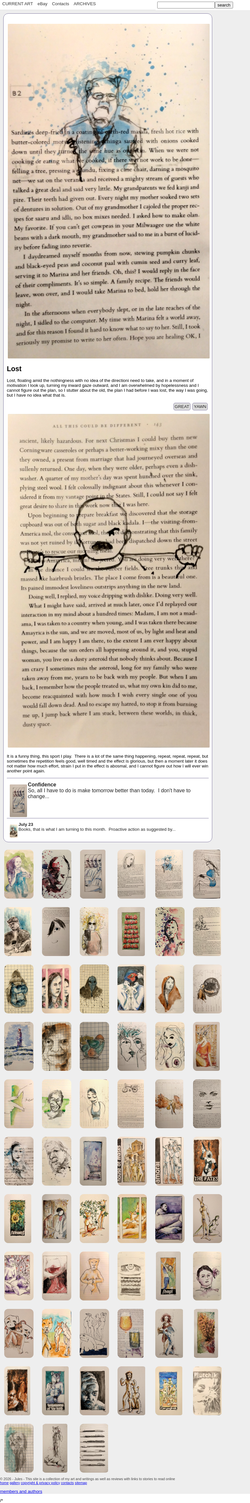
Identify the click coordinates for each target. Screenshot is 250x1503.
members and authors (21, 1491)
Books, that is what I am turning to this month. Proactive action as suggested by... (92, 827)
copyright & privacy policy (40, 1483)
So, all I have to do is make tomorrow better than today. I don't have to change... (100, 791)
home (4, 1483)
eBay (42, 3)
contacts (67, 1483)
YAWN (200, 406)
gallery (15, 1483)
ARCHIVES (85, 3)
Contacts (60, 3)
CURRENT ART (17, 3)
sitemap (81, 1483)
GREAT (182, 406)
